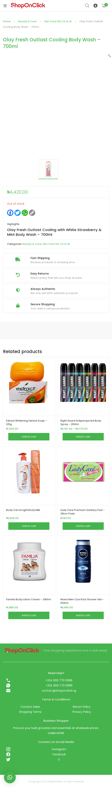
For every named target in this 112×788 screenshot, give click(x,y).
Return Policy (82, 707)
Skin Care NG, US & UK (58, 21)
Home (7, 21)
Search (87, 6)
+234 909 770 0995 (59, 685)
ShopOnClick (55, 781)
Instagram (59, 749)
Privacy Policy (81, 712)
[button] (109, 55)
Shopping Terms (30, 712)
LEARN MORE (56, 733)
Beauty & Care (27, 21)
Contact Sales (30, 707)
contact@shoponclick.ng (59, 691)
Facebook (59, 754)
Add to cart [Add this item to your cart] (29, 436)
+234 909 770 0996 (58, 680)
